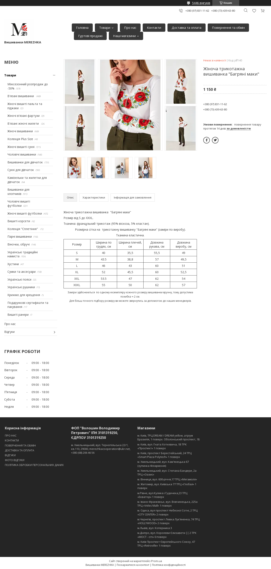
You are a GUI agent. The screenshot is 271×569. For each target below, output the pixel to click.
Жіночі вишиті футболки (24, 213)
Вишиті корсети (18, 221)
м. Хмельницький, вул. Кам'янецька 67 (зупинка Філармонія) (163, 463)
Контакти (154, 27)
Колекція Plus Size (20, 139)
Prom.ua (156, 561)
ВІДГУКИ (10, 455)
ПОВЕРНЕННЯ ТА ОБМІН (20, 445)
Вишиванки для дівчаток (25, 162)
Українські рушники (21, 287)
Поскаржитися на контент (133, 565)
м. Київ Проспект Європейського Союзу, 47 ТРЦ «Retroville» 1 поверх (166, 543)
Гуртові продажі (90, 36)
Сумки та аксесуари (21, 272)
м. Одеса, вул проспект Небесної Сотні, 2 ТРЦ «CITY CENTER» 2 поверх (167, 512)
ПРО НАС (11, 435)
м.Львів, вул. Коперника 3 (154, 528)
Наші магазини (124, 36)
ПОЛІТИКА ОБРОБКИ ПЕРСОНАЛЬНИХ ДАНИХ (34, 465)
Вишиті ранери (18, 315)
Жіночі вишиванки (20, 131)
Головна (82, 27)
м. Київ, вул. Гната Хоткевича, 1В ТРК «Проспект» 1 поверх (162, 446)
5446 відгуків (201, 3)
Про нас (130, 27)
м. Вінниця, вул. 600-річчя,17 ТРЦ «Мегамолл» (167, 479)
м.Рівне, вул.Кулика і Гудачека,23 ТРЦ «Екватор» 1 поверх (162, 495)
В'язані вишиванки (21, 96)
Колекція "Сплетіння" (23, 229)
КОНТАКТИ (12, 440)
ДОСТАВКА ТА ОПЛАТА (19, 450)
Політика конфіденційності (169, 565)
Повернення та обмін (228, 27)
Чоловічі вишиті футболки (18, 203)
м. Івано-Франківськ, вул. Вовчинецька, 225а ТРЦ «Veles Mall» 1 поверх (167, 503)
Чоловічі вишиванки (21, 154)
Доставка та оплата (186, 27)
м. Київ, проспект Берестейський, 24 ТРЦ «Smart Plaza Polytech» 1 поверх (164, 455)
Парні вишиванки (19, 236)
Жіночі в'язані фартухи (23, 116)
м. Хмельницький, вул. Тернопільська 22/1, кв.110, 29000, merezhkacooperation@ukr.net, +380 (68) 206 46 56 (100, 449)
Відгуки (9, 332)
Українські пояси (19, 279)
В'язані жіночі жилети (23, 123)
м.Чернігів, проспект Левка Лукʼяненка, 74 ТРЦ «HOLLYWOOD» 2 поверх (168, 521)
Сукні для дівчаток (20, 170)
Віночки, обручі (18, 244)
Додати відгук (254, 10)
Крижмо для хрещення (23, 295)
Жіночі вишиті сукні (21, 147)
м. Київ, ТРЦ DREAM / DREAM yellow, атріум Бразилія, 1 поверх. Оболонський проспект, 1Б (168, 437)
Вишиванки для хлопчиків (18, 191)
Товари (104, 27)
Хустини (13, 264)
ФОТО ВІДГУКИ (14, 460)
